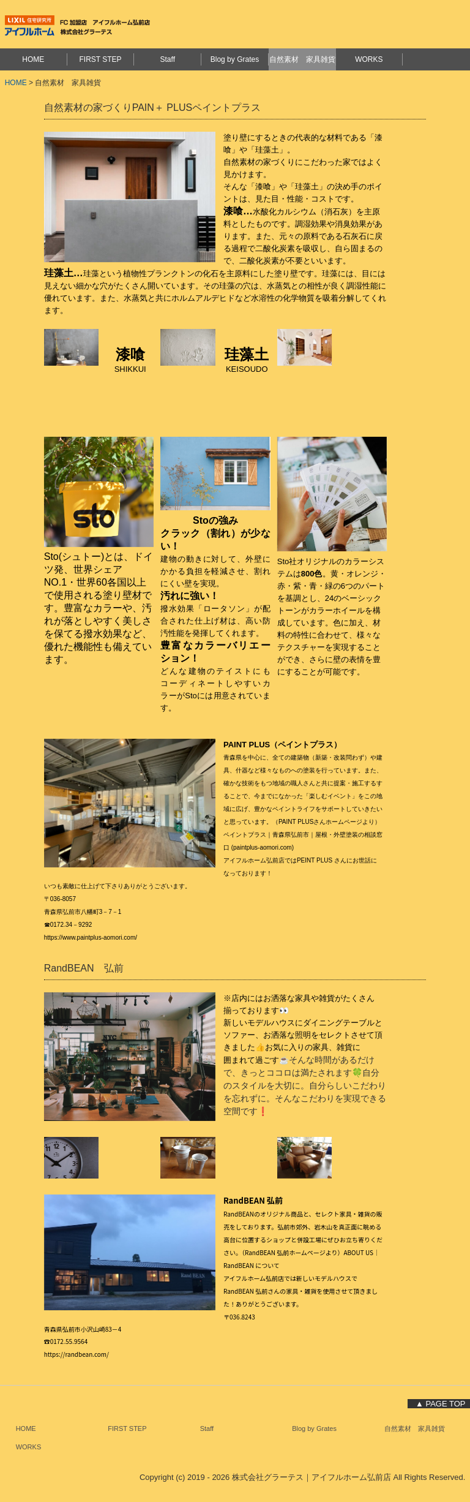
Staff (167, 59)
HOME (33, 59)
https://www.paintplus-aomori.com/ (90, 937)
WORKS (368, 59)
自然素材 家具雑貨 (302, 59)
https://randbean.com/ (76, 1354)
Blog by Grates (235, 59)
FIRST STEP (100, 59)
